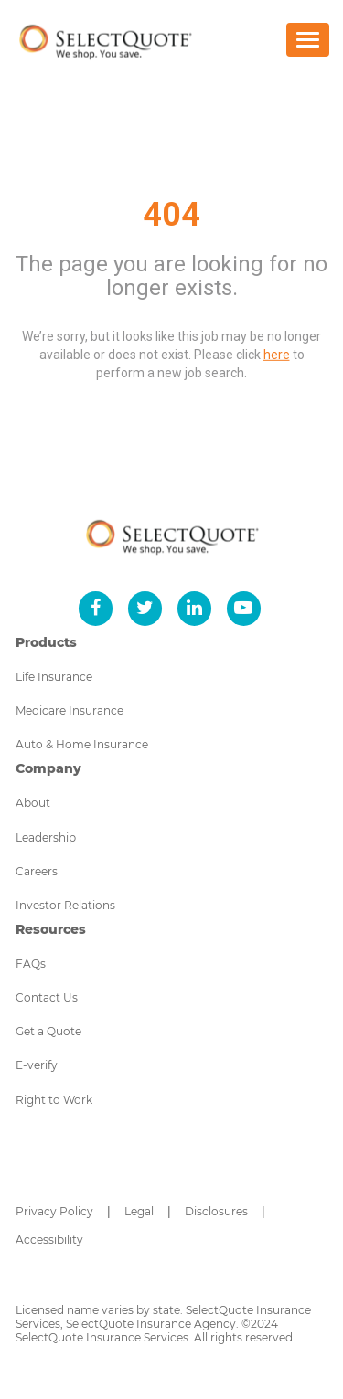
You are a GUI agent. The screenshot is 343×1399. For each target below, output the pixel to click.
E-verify (37, 1065)
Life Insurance (54, 677)
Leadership (46, 837)
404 (171, 215)
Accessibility (49, 1239)
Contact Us (47, 997)
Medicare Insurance (69, 710)
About (33, 803)
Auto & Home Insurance (82, 744)
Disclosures (216, 1211)
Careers (37, 871)
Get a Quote (48, 1031)
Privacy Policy (54, 1211)
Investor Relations (65, 905)
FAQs (31, 963)
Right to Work (54, 1100)
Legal (139, 1211)
